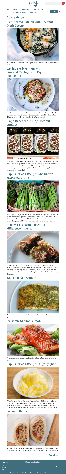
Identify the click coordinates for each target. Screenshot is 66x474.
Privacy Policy (5, 462)
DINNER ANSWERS (19, 13)
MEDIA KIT (32, 13)
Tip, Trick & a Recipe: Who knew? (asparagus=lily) (30, 175)
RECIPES (41, 10)
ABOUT (8, 10)
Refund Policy (5, 469)
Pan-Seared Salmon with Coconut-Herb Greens (30, 23)
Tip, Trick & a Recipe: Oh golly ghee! (32, 364)
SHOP (34, 10)
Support (4, 467)
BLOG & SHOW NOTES (21, 10)
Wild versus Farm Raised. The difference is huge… (27, 226)
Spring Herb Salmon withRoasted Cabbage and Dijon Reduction (25, 72)
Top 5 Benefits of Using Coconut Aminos (28, 122)
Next (54, 455)
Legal (3, 465)
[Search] (63, 3)
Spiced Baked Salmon (21, 278)
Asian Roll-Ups (17, 411)
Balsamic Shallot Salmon (24, 321)
